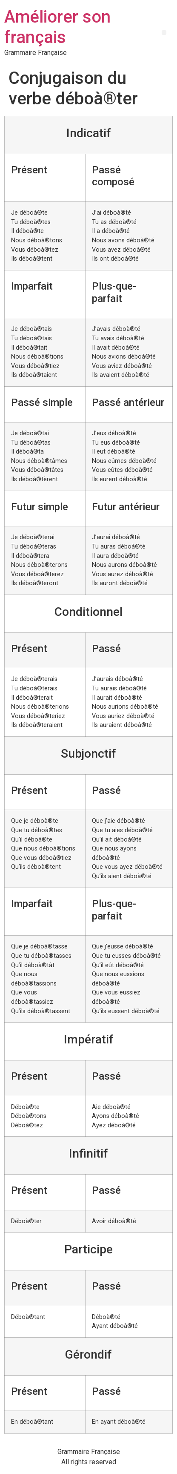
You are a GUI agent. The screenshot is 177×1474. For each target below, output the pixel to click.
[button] (164, 32)
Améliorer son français (57, 27)
